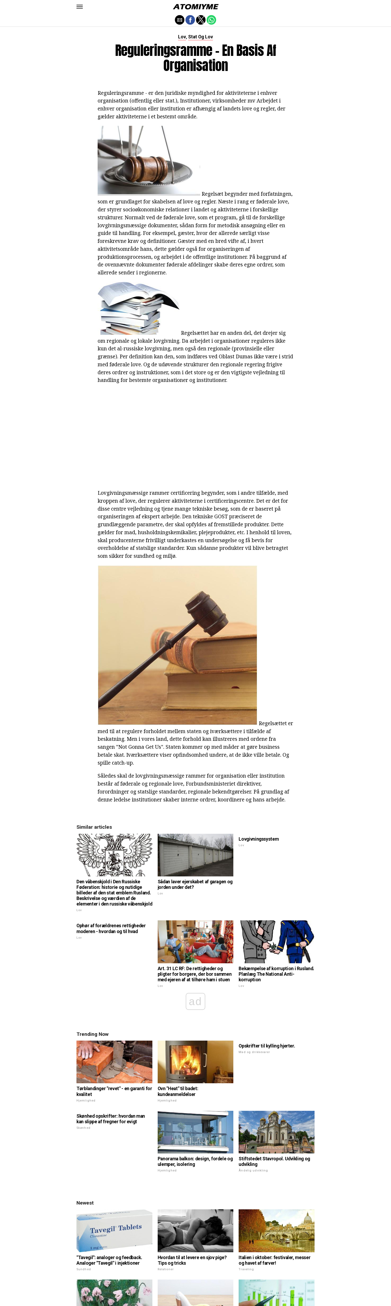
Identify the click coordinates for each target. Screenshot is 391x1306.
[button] (79, 6)
